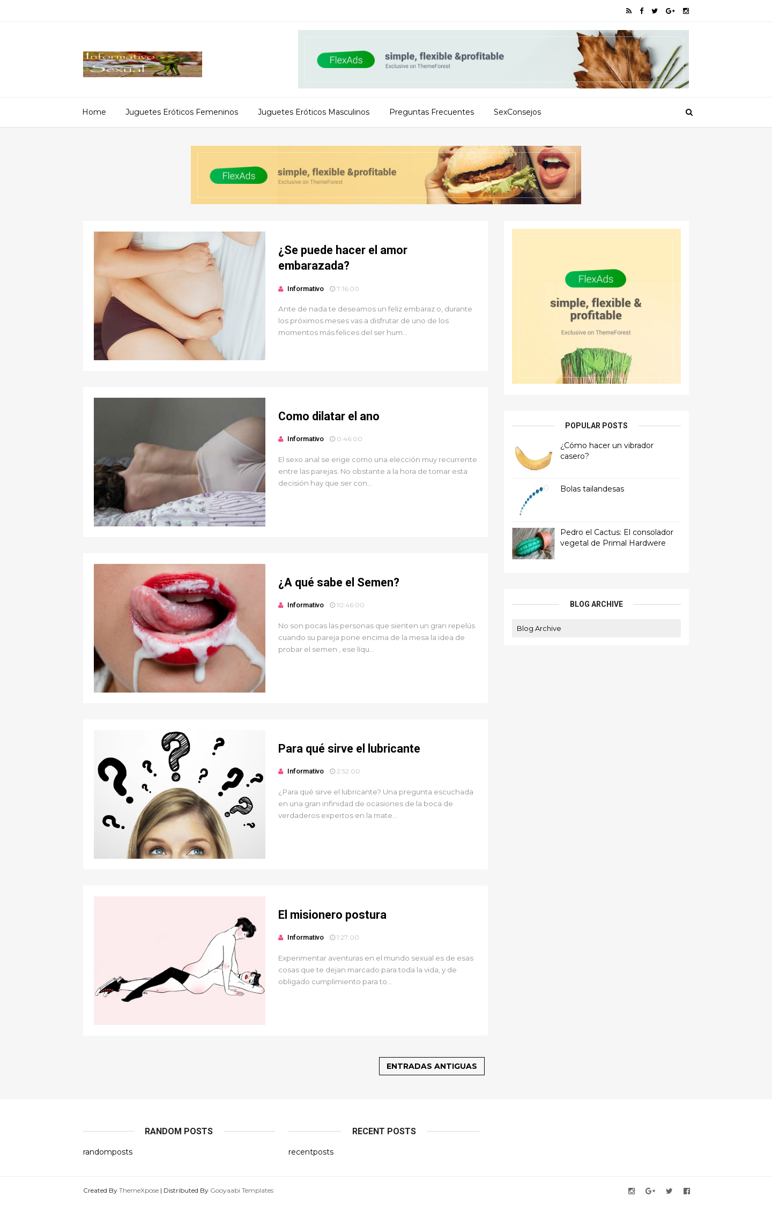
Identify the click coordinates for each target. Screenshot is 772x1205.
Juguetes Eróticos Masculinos (313, 112)
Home (94, 112)
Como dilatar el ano (329, 416)
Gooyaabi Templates (241, 1190)
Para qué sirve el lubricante (349, 748)
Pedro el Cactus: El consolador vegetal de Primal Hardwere (616, 537)
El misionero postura (332, 914)
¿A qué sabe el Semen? (338, 582)
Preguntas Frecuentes (431, 112)
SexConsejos (517, 112)
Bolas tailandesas (592, 489)
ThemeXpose (139, 1190)
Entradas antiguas (432, 1066)
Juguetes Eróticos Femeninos (181, 112)
